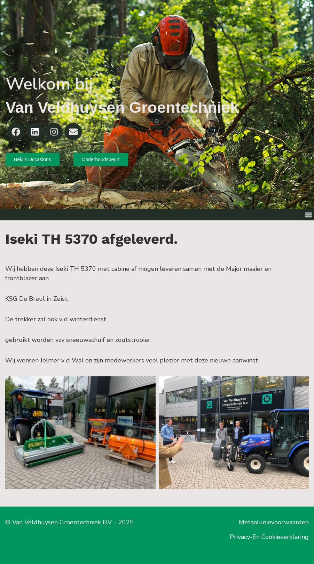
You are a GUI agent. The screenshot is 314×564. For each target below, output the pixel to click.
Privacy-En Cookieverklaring (269, 537)
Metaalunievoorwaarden (274, 522)
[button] (308, 214)
